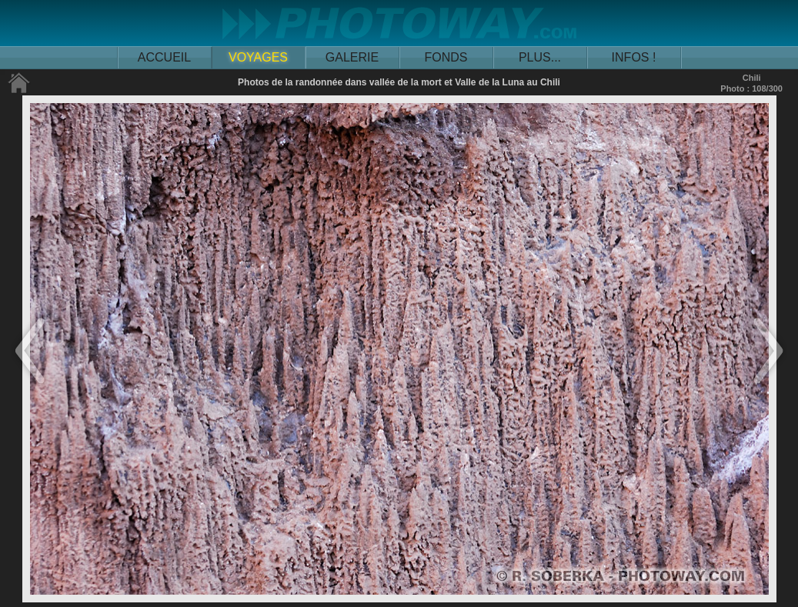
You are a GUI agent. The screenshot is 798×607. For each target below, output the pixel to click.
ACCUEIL (164, 57)
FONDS (446, 57)
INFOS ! (634, 57)
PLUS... (540, 57)
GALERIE (352, 57)
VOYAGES (258, 57)
